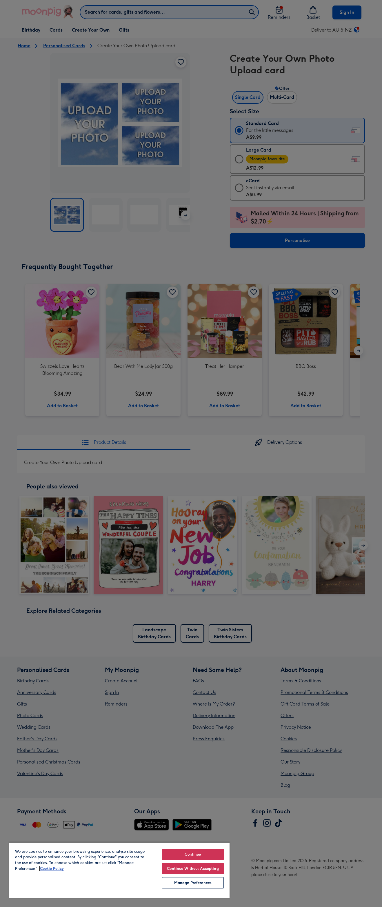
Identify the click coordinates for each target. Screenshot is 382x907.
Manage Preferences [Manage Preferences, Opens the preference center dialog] (193, 883)
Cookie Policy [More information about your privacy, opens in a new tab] (52, 868)
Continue (193, 854)
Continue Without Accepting (193, 868)
